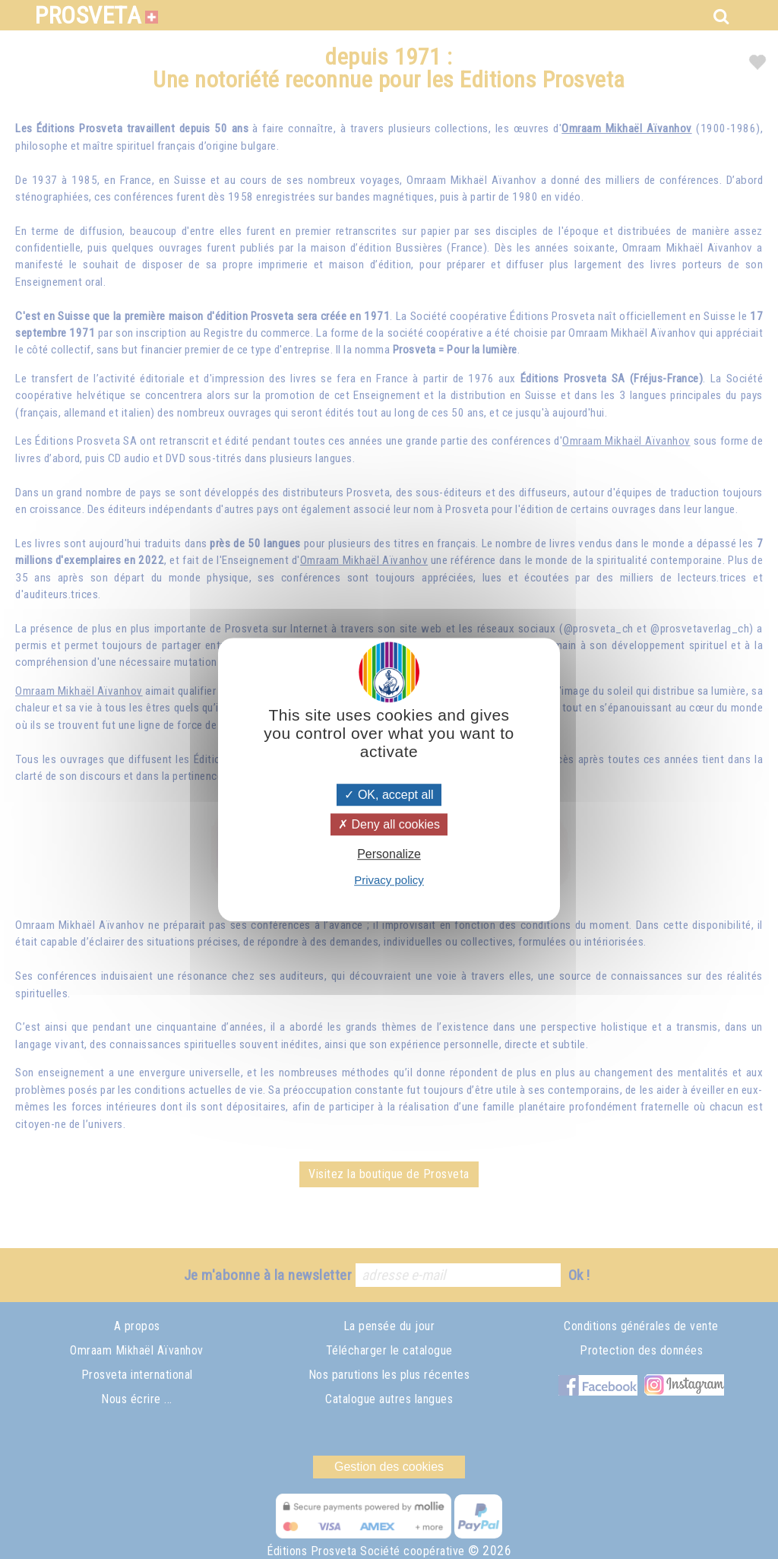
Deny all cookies (389, 824)
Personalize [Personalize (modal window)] (389, 854)
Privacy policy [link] (389, 879)
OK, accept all (388, 794)
